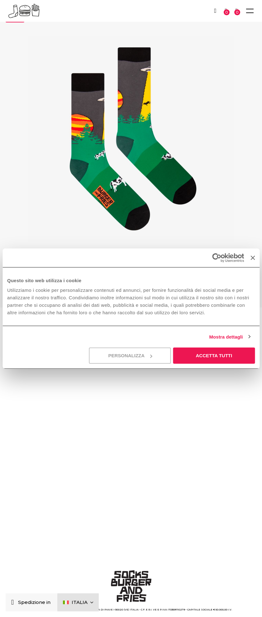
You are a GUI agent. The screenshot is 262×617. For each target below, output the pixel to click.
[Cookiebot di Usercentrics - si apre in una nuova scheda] (216, 257)
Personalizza (130, 355)
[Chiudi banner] (252, 257)
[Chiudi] (14, 602)
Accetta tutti (214, 355)
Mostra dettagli (226, 336)
